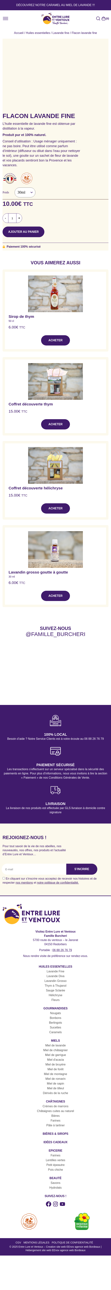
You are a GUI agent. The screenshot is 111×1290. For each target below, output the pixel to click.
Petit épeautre (55, 1164)
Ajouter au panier (23, 231)
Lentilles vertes (55, 1160)
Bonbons (55, 1017)
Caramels (55, 1032)
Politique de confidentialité (72, 1242)
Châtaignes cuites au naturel (55, 1111)
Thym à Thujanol (55, 985)
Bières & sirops (55, 1133)
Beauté (55, 1178)
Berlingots (55, 1022)
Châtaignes (55, 1101)
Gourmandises (55, 1008)
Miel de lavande (55, 1045)
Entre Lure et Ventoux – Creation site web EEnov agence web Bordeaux (59, 1246)
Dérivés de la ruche (55, 1093)
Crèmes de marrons (55, 1106)
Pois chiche (55, 1169)
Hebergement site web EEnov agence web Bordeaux (55, 1250)
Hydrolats (55, 1187)
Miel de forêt (55, 1069)
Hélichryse (55, 995)
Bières (55, 1115)
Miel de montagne (55, 1074)
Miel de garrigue (55, 1054)
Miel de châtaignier (55, 1050)
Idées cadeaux (55, 1142)
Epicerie (55, 1150)
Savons (55, 1182)
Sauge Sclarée (55, 990)
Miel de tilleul (55, 1088)
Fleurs (55, 1000)
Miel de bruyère (55, 1064)
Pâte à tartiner (55, 1125)
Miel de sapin (55, 1083)
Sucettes (55, 1027)
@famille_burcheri (55, 634)
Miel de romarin (55, 1078)
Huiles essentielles (38, 32)
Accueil (19, 32)
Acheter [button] (55, 340)
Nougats (55, 1013)
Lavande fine (61, 32)
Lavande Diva (55, 976)
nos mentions (24, 882)
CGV (18, 1242)
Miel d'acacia (55, 1059)
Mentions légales (36, 1242)
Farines (55, 1120)
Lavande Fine (55, 971)
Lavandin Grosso (56, 980)
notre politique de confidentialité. (58, 882)
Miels (55, 1040)
